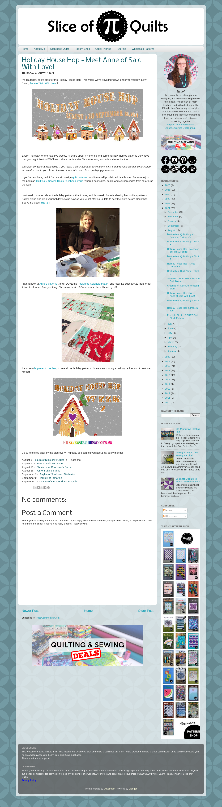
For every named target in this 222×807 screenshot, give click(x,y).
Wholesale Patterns (143, 48)
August (172, 230)
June (170, 328)
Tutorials (121, 48)
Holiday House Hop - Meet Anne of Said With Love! (181, 294)
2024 (168, 194)
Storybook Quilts (59, 48)
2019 (168, 361)
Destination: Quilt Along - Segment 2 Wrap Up (180, 235)
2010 (168, 402)
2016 (168, 375)
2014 (168, 384)
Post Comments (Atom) (48, 617)
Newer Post (30, 610)
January (172, 351)
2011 (168, 397)
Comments (170, 516)
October (172, 221)
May (170, 333)
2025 (168, 189)
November (173, 216)
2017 (168, 370)
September (174, 225)
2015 (168, 379)
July (170, 324)
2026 (168, 185)
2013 (168, 388)
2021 (168, 208)
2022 (168, 203)
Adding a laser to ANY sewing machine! (187, 454)
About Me (39, 48)
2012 (168, 393)
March (171, 342)
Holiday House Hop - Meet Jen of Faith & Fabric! (183, 250)
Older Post (145, 610)
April (170, 337)
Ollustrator (109, 788)
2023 (168, 199)
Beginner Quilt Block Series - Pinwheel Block (188, 480)
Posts (167, 510)
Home (25, 48)
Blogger (133, 788)
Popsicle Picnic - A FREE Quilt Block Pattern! (183, 316)
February (173, 346)
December (173, 212)
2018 (168, 366)
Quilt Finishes (103, 48)
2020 (168, 357)
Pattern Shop (82, 48)
